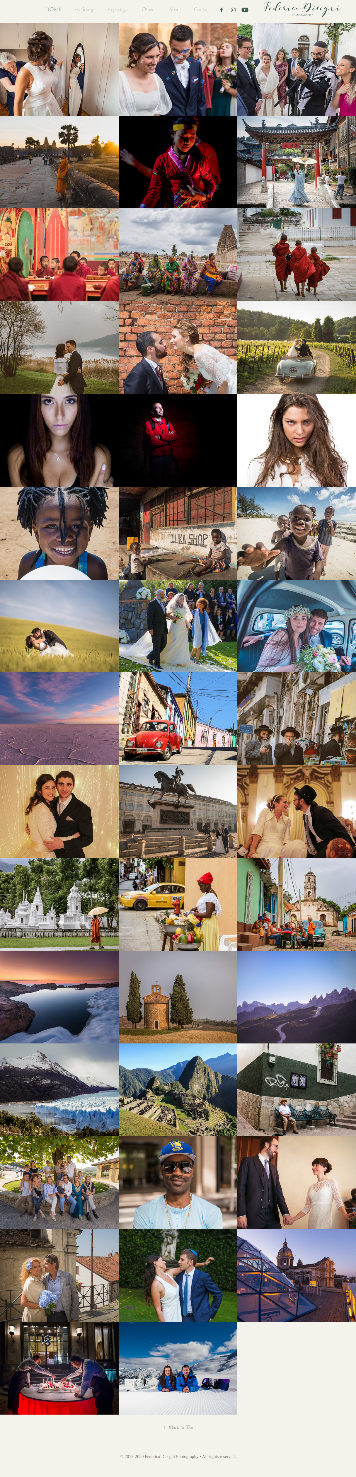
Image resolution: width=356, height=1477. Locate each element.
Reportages (118, 9)
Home (53, 9)
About (174, 9)
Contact (202, 9)
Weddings (84, 9)
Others (148, 9)
